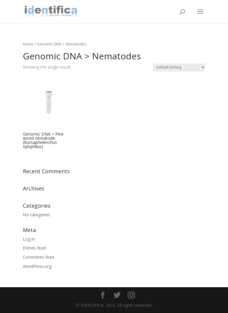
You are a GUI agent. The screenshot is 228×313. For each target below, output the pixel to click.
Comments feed (38, 257)
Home (28, 44)
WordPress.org (37, 266)
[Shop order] (179, 67)
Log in (29, 239)
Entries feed (34, 248)
